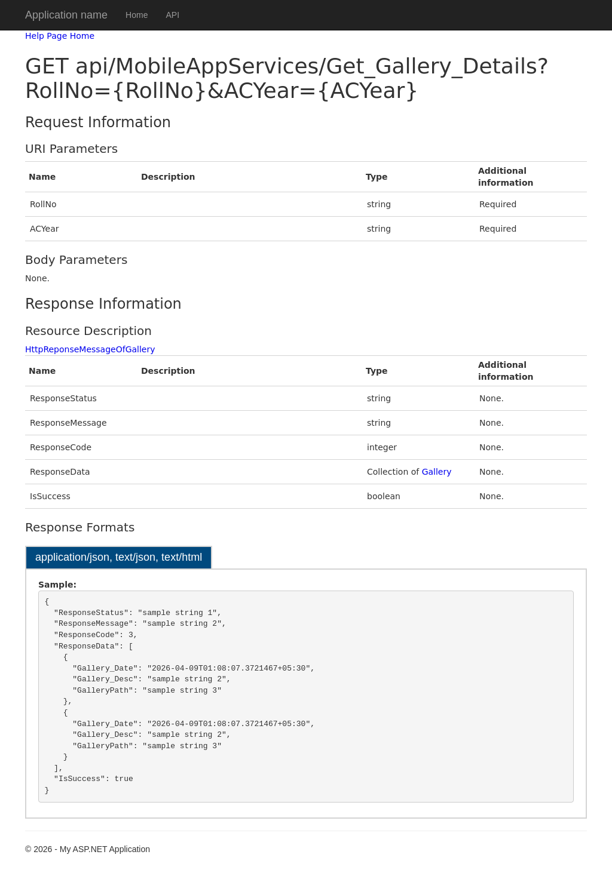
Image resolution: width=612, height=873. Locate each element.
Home (137, 15)
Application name (66, 15)
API (172, 15)
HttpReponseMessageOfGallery (90, 349)
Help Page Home (59, 36)
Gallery (437, 472)
